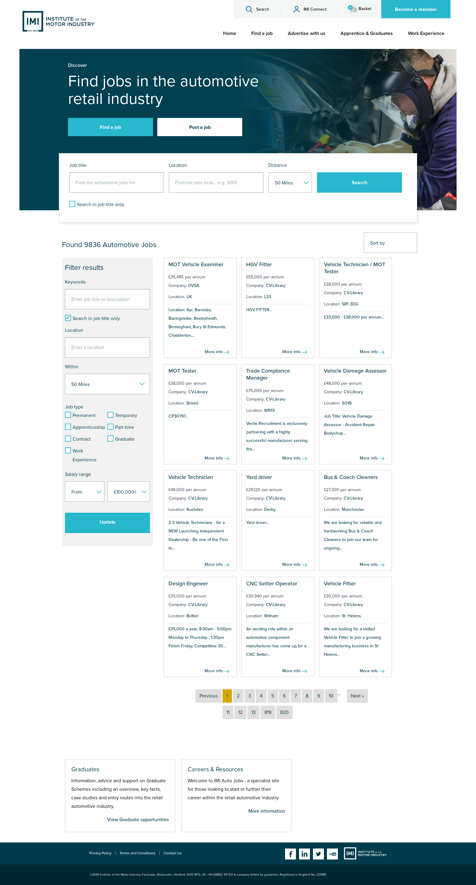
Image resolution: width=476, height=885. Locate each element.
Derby (270, 509)
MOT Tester (182, 370)
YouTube (332, 854)
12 (240, 712)
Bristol (192, 403)
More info (214, 351)
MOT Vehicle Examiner (195, 264)
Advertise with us (306, 33)
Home (229, 33)
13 (253, 712)
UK (189, 296)
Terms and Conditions (137, 853)
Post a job (200, 127)
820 (284, 712)
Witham (271, 615)
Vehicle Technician (190, 477)
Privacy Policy (100, 853)
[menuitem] (229, 33)
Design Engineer (188, 583)
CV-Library (275, 285)
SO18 (347, 403)
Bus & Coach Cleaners (351, 477)
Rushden (194, 509)
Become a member (416, 9)
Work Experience (426, 33)
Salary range (78, 474)
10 (331, 696)
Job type (74, 407)
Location (178, 165)
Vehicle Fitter (340, 583)
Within (72, 367)
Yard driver (259, 477)
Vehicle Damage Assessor (355, 370)
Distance (277, 165)
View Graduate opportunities (138, 820)
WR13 (269, 410)
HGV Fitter (259, 264)
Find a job (262, 33)
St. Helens (351, 615)
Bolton (192, 615)
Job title (78, 165)
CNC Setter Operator (271, 583)
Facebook (290, 854)
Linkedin (304, 854)
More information (266, 811)
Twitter (318, 854)
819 (267, 712)
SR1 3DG (350, 304)
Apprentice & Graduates (367, 33)
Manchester (353, 509)
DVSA (193, 285)
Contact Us (173, 853)
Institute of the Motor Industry (365, 853)
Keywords (75, 282)
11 (227, 712)
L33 (267, 296)
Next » (357, 696)
